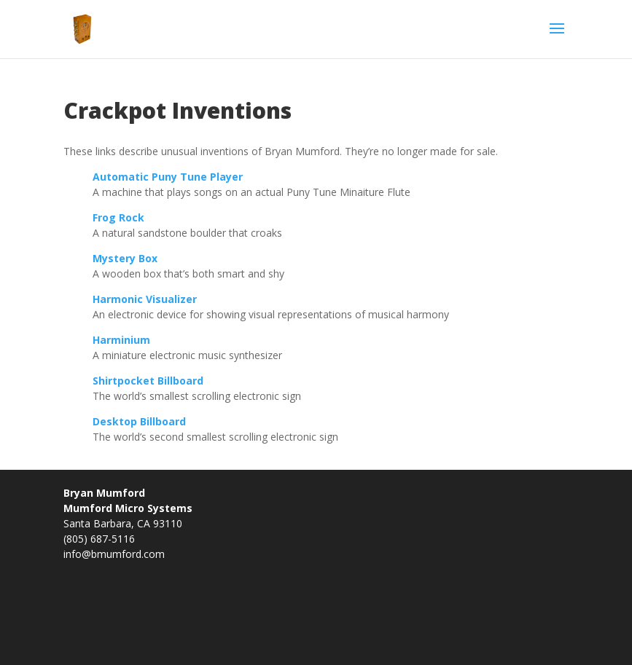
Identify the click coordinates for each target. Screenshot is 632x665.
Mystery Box (125, 258)
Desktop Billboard (139, 421)
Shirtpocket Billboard (148, 380)
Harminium (121, 340)
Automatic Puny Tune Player (168, 177)
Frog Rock (118, 217)
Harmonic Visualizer (145, 299)
